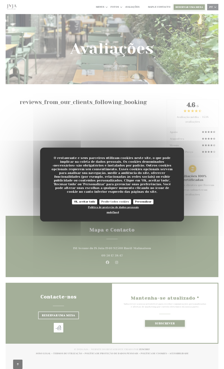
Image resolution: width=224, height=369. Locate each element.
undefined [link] (113, 212)
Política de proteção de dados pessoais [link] (113, 207)
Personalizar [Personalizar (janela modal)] (143, 201)
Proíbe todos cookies (115, 201)
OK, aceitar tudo (84, 201)
